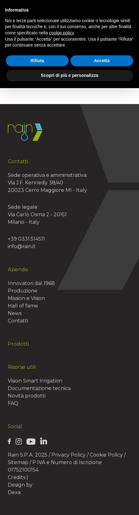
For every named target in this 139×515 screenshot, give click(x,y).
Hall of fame (23, 306)
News (15, 313)
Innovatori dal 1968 (31, 283)
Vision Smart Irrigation (35, 381)
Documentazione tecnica (39, 388)
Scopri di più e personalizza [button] (69, 75)
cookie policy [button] (61, 32)
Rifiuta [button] (37, 60)
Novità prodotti (27, 396)
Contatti (18, 321)
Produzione (22, 291)
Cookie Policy (106, 455)
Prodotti (18, 344)
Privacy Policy (68, 455)
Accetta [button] (102, 60)
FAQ (13, 403)
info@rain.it (22, 246)
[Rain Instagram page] (19, 441)
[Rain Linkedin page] (43, 441)
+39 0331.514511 (26, 239)
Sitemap (18, 462)
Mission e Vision (26, 298)
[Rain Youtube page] (30, 441)
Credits (16, 477)
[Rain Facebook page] (9, 441)
